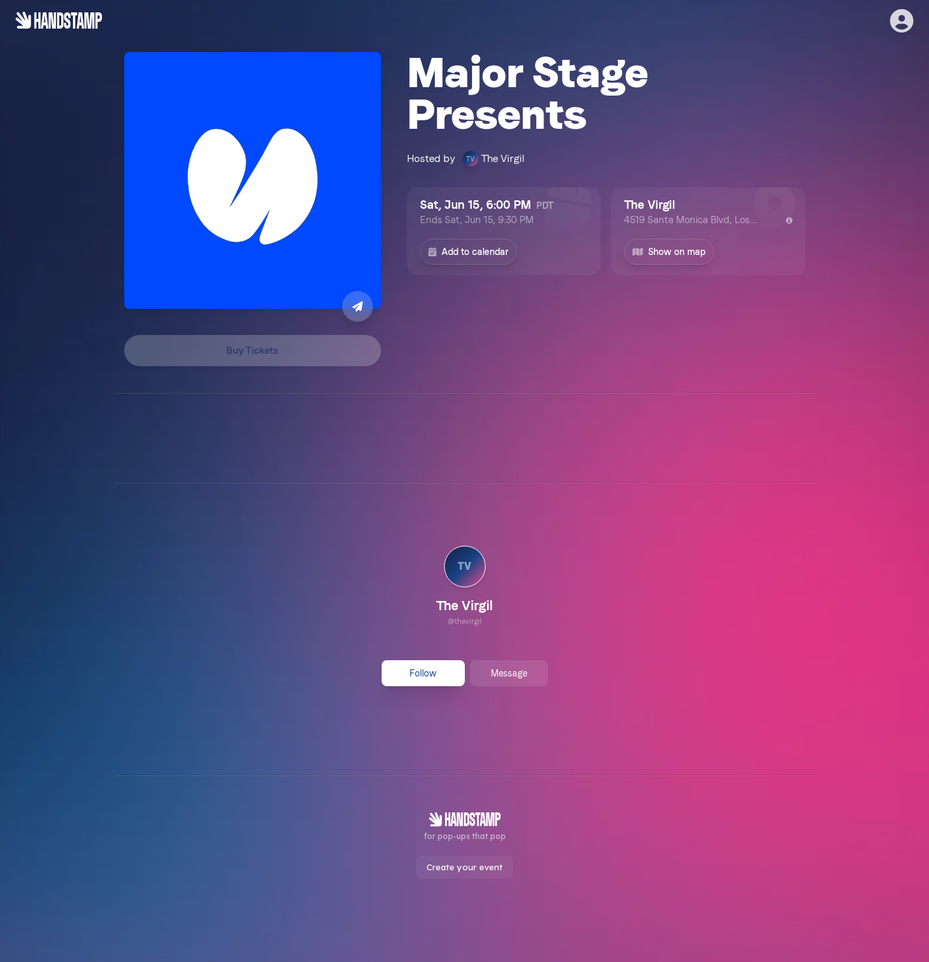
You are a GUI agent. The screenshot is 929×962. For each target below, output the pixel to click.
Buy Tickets (252, 350)
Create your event (464, 867)
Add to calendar (468, 252)
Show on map (669, 252)
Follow (423, 673)
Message (509, 673)
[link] (464, 587)
